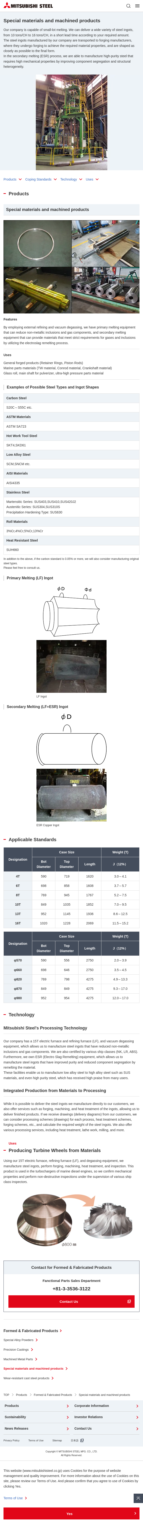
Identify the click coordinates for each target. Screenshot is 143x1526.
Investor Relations (89, 1417)
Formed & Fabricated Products (31, 1331)
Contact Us (83, 1428)
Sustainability (15, 1417)
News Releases (16, 1428)
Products (12, 1406)
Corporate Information (92, 1406)
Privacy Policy (11, 1440)
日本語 (75, 1440)
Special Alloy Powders (18, 1340)
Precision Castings (16, 1349)
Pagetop (138, 1498)
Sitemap (57, 1440)
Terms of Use (35, 1440)
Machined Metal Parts (18, 1359)
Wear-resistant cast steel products (26, 1378)
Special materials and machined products (33, 1368)
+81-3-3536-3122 (71, 1288)
